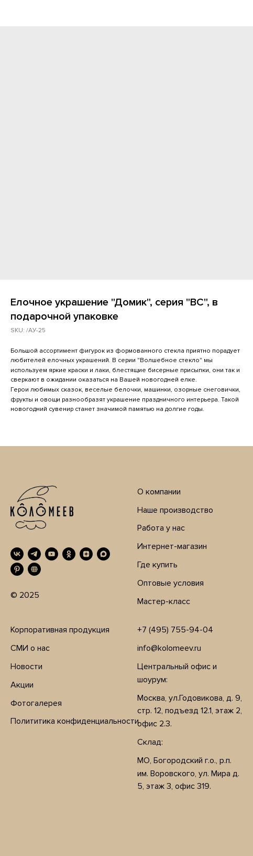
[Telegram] (34, 554)
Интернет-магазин (172, 546)
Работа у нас (161, 528)
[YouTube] (51, 554)
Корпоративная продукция (59, 630)
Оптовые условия (170, 583)
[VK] (17, 554)
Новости (26, 666)
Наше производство (175, 510)
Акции (22, 685)
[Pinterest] (17, 569)
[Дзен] (86, 554)
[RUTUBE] (34, 569)
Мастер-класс (163, 601)
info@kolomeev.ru (169, 648)
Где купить (157, 564)
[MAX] (103, 554)
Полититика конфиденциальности (74, 721)
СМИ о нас (30, 648)
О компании (159, 492)
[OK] (68, 554)
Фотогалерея (36, 703)
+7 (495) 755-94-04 (175, 630)
